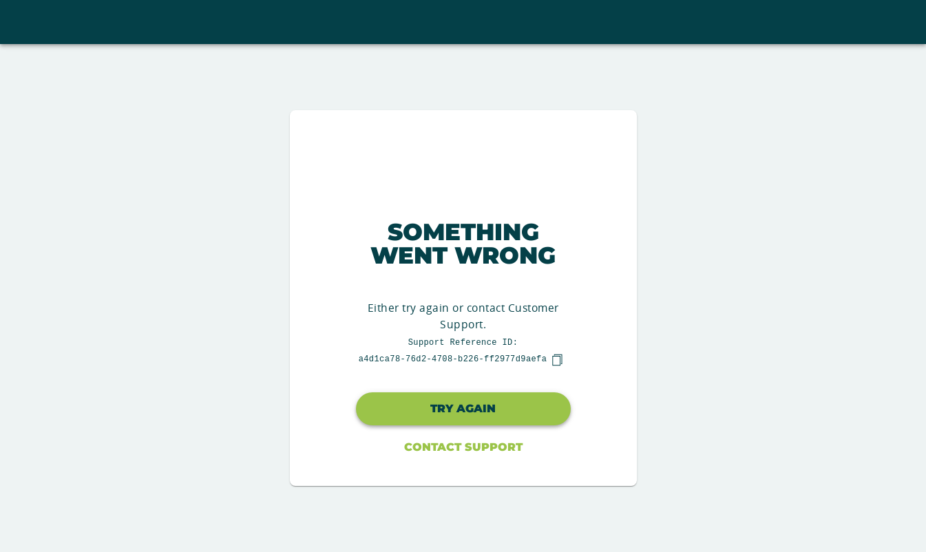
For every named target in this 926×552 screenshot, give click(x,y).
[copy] (557, 360)
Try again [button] (463, 408)
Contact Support (463, 447)
